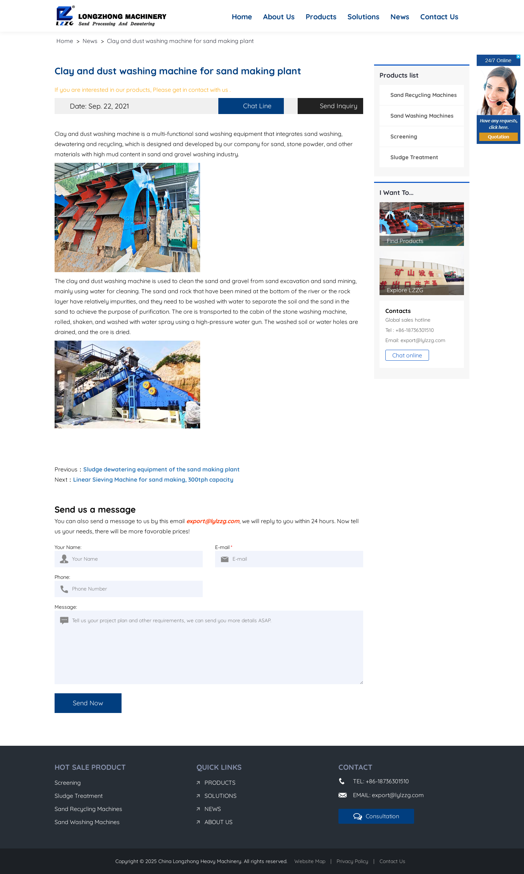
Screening (403, 136)
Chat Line (257, 106)
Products (321, 16)
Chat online (407, 355)
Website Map (309, 861)
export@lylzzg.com (212, 521)
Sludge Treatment (414, 157)
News (399, 16)
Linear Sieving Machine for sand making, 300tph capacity (153, 479)
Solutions (364, 16)
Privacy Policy (352, 861)
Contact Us (439, 16)
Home (242, 16)
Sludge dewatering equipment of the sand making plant (161, 469)
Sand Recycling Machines (423, 94)
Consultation (376, 816)
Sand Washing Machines (421, 115)
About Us (279, 16)
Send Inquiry (338, 106)
